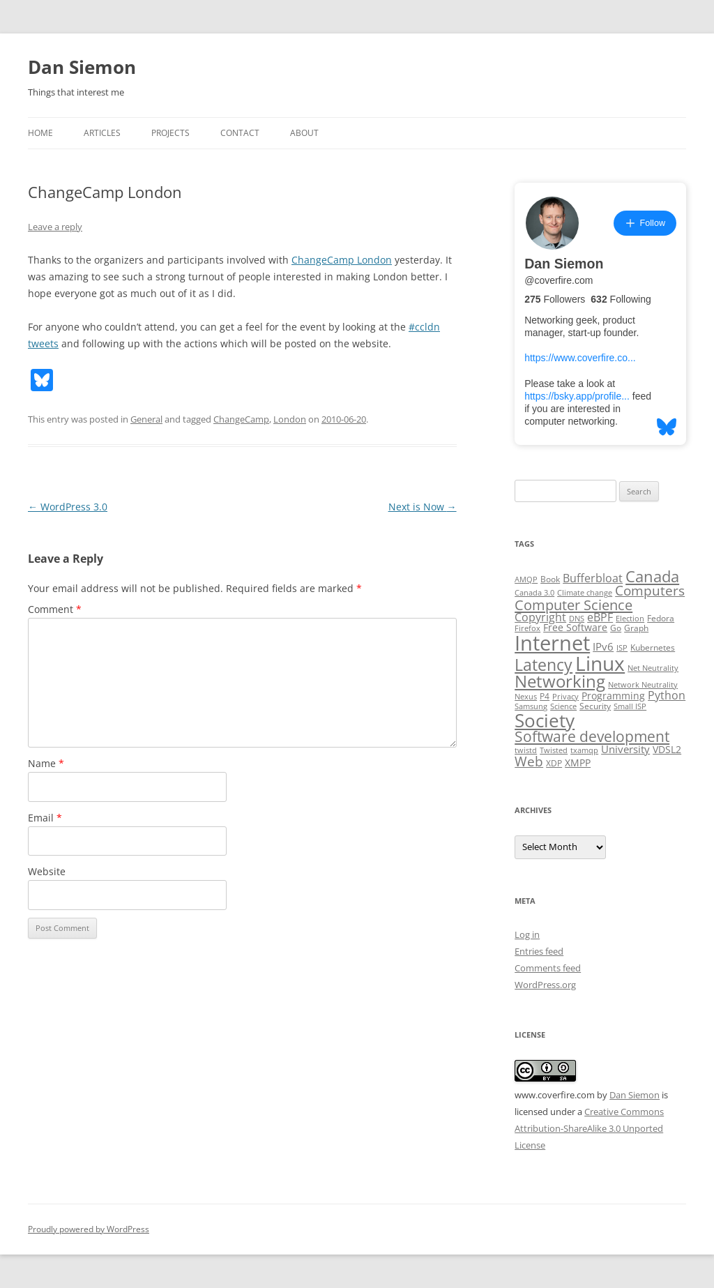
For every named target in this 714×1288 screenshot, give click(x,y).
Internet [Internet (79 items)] (552, 643)
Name (46, 763)
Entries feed (539, 951)
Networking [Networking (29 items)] (560, 681)
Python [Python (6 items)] (666, 695)
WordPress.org (545, 984)
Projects (170, 133)
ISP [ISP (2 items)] (622, 648)
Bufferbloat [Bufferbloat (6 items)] (593, 578)
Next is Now (422, 506)
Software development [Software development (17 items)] (592, 736)
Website (47, 871)
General (146, 419)
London (289, 419)
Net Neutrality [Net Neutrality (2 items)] (653, 668)
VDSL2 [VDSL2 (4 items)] (667, 749)
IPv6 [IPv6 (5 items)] (603, 646)
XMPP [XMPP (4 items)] (578, 763)
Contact (239, 133)
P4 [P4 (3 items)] (544, 696)
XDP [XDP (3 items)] (554, 763)
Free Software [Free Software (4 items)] (575, 627)
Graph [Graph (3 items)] (636, 628)
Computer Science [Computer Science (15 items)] (573, 604)
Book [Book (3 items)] (550, 579)
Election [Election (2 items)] (630, 618)
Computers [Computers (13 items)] (650, 590)
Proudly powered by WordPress (88, 1229)
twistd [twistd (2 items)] (526, 750)
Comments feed (548, 968)
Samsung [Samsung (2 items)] (531, 706)
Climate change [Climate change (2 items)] (584, 593)
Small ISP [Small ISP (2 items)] (630, 706)
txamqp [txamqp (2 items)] (584, 750)
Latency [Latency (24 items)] (543, 665)
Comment (55, 609)
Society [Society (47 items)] (545, 720)
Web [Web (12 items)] (529, 761)
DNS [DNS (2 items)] (576, 618)
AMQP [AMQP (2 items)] (526, 579)
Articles (102, 133)
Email (45, 817)
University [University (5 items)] (625, 749)
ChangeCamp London (341, 259)
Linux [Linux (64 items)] (600, 663)
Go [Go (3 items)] (615, 628)
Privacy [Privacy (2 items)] (565, 697)
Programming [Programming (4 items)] (613, 696)
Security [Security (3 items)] (595, 706)
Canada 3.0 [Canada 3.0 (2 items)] (534, 593)
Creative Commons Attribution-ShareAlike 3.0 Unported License (589, 1128)
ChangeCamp (241, 419)
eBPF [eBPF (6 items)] (600, 617)
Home (40, 133)
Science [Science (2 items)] (563, 706)
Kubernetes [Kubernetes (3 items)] (652, 647)
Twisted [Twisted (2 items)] (554, 750)
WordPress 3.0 (67, 506)
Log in (527, 934)
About (304, 133)
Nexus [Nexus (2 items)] (526, 697)
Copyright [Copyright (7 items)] (540, 617)
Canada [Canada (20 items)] (652, 576)
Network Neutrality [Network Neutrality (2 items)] (643, 685)
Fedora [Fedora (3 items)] (660, 618)
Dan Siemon (82, 66)
